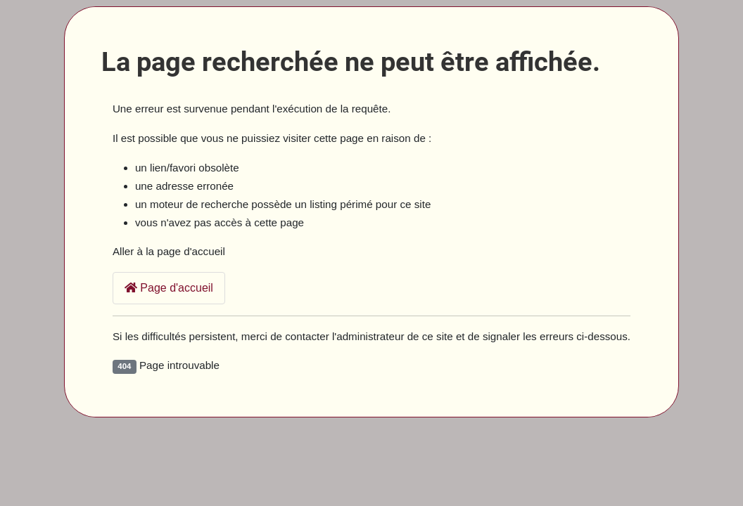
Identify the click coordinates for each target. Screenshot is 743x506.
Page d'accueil (169, 288)
